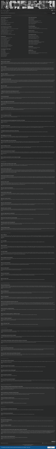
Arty (26, 445)
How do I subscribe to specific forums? (33, 43)
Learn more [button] (28, 447)
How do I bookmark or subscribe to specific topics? (35, 42)
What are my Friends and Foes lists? (33, 31)
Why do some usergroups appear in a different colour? (35, 22)
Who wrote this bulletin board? (32, 51)
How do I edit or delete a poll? (4, 41)
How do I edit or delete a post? (5, 38)
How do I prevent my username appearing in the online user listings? (9, 28)
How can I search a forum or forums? (33, 35)
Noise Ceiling (4, 10)
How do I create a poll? (4, 39)
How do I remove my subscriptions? (33, 44)
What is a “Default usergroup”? (32, 23)
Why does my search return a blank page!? (34, 37)
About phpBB (2, 421)
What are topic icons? (3, 56)
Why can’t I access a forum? (4, 42)
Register (8, 11)
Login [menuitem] (53, 10)
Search (2, 11)
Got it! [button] (51, 447)
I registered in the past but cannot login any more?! (7, 22)
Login (5, 11)
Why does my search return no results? (33, 36)
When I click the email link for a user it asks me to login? (8, 34)
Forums (9, 10)
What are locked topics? (4, 55)
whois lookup (53, 430)
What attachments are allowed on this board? (34, 47)
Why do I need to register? (4, 18)
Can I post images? (3, 52)
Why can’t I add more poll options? (5, 40)
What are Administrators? (32, 18)
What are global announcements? (5, 53)
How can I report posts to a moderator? (6, 44)
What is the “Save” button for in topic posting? (6, 45)
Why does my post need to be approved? (6, 46)
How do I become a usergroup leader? (33, 21)
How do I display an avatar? (4, 32)
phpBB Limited (22, 420)
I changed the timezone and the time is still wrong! (7, 30)
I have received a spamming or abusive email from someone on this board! (38, 28)
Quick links (1, 10)
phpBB (25, 444)
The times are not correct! (4, 29)
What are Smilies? (3, 51)
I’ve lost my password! (4, 23)
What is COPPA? (3, 19)
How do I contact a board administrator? (34, 53)
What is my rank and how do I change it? (6, 33)
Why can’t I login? (3, 21)
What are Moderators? (31, 19)
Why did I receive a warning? (4, 43)
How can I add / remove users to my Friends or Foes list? (36, 32)
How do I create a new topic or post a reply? (6, 37)
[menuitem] (52, 10)
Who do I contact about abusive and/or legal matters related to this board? (38, 52)
